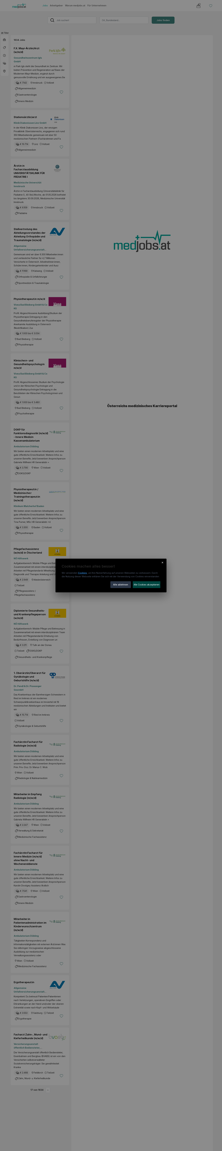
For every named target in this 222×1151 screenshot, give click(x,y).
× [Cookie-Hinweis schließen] (162, 562)
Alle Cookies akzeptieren (146, 584)
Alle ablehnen (120, 584)
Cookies (82, 573)
